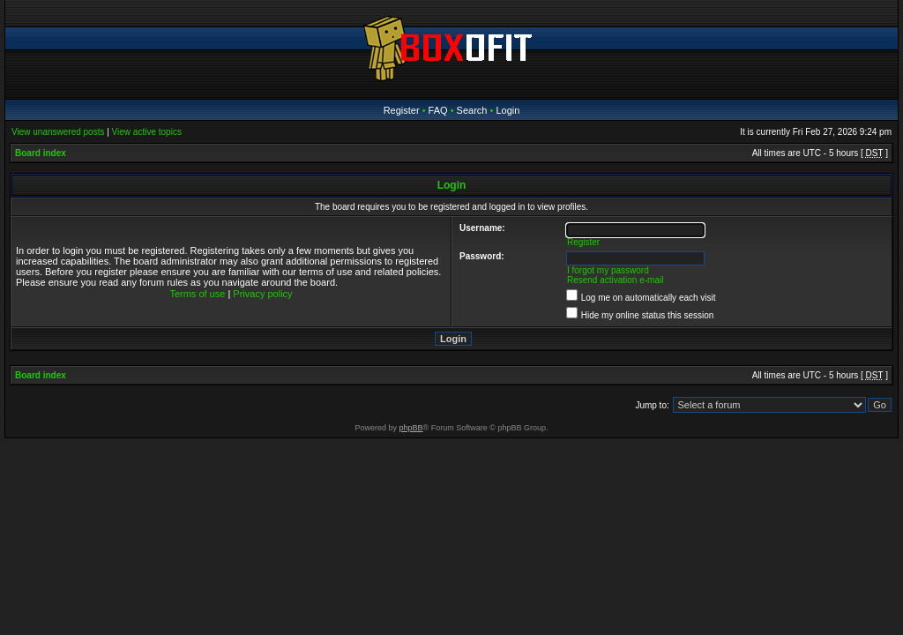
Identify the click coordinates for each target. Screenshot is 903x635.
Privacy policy (262, 293)
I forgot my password (608, 270)
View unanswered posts (57, 132)
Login (507, 110)
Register (402, 110)
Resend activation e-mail (615, 280)
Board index (40, 153)
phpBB (411, 427)
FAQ (438, 110)
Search (472, 110)
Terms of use (197, 293)
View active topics (147, 132)
